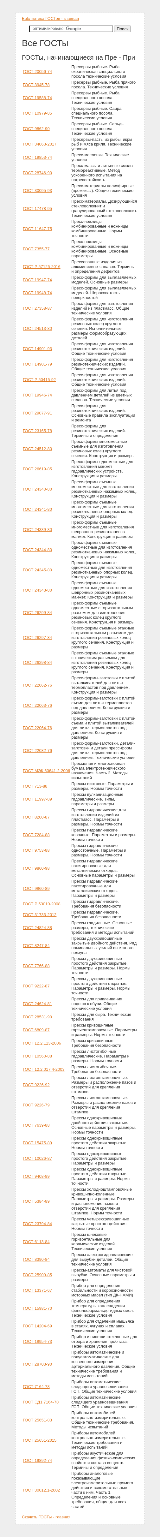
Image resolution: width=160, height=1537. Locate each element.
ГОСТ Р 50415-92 (39, 379)
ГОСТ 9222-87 (36, 986)
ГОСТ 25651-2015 (39, 1440)
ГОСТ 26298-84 (37, 662)
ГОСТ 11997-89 (37, 799)
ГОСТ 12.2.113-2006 (42, 1043)
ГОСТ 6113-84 (36, 1241)
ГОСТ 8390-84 (36, 1259)
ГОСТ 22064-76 (37, 727)
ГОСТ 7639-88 (36, 1125)
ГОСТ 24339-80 (37, 529)
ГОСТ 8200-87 (36, 817)
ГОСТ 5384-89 (36, 1201)
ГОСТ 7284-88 (36, 834)
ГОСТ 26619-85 (37, 469)
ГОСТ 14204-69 (37, 1326)
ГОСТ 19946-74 (37, 395)
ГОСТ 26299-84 (37, 612)
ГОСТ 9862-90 (36, 128)
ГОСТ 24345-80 (37, 570)
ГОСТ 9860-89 (36, 888)
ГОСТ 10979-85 (37, 113)
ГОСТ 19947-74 (37, 279)
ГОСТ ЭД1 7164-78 (41, 1402)
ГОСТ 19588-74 (37, 97)
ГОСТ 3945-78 (36, 84)
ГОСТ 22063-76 (37, 705)
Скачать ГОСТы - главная (46, 1517)
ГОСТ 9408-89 (36, 1176)
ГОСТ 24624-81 (37, 1003)
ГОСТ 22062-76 (37, 685)
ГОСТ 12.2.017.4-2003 (44, 1069)
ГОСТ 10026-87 (37, 1158)
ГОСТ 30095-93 (37, 190)
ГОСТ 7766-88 (36, 965)
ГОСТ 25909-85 (37, 1274)
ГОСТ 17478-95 (37, 208)
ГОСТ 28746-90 (37, 172)
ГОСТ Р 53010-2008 (42, 904)
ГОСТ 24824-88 (37, 927)
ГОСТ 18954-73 (37, 1341)
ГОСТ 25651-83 (37, 1420)
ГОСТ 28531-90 (37, 1017)
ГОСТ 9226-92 (36, 1084)
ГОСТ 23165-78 (37, 430)
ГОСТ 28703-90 (37, 1364)
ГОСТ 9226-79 (36, 1105)
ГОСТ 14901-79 (37, 364)
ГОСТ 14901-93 (37, 348)
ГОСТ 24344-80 (37, 549)
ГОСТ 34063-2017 (39, 144)
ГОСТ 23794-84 (37, 1223)
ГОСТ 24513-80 (37, 328)
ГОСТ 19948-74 (37, 292)
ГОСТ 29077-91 (37, 413)
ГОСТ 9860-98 (36, 868)
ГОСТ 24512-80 (37, 448)
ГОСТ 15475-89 (37, 1143)
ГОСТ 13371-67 (37, 1290)
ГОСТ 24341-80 (37, 509)
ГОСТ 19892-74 (37, 1460)
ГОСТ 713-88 (35, 786)
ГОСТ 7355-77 (36, 249)
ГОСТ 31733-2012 (39, 914)
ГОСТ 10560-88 (37, 1056)
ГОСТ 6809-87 (36, 1030)
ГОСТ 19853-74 (37, 157)
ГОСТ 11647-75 (37, 228)
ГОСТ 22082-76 (37, 750)
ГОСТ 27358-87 (37, 308)
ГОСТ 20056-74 (37, 71)
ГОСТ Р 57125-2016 (42, 266)
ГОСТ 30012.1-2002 (41, 1490)
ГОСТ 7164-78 (36, 1386)
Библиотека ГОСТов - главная (50, 18)
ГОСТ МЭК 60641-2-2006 (46, 770)
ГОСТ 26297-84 (37, 637)
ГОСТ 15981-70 (37, 1308)
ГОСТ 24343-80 (37, 590)
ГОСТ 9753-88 (36, 850)
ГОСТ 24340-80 (37, 489)
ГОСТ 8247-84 (36, 945)
